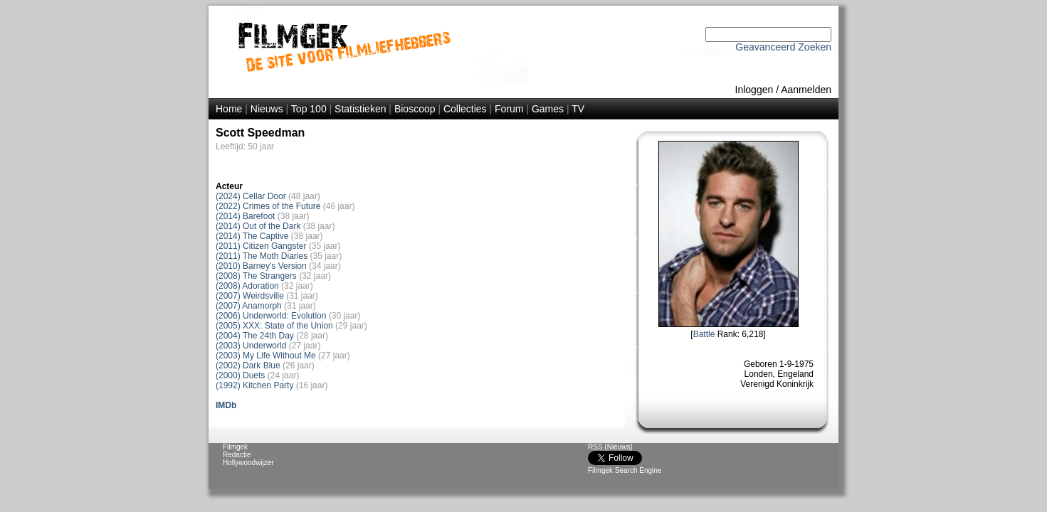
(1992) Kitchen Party (254, 385)
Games (548, 108)
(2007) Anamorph (249, 306)
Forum (509, 108)
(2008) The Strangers (256, 276)
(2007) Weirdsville (250, 296)
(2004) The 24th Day (255, 336)
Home (229, 108)
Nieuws (267, 108)
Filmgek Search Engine (624, 470)
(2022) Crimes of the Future (268, 206)
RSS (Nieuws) (610, 447)
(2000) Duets (240, 375)
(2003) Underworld (251, 346)
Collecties (465, 108)
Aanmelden (806, 89)
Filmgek (235, 447)
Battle (704, 334)
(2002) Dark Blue (248, 365)
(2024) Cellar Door (251, 196)
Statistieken (360, 108)
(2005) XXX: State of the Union (274, 326)
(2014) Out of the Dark (258, 226)
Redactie (237, 455)
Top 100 (309, 108)
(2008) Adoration (247, 286)
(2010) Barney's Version (261, 266)
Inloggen (754, 89)
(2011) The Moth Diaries (261, 256)
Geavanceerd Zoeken (783, 47)
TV (578, 108)
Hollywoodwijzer (248, 462)
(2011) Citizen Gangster (261, 246)
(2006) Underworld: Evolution (271, 316)
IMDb (226, 405)
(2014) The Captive (252, 236)
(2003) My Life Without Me (266, 356)
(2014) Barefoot (245, 216)
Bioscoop (415, 108)
